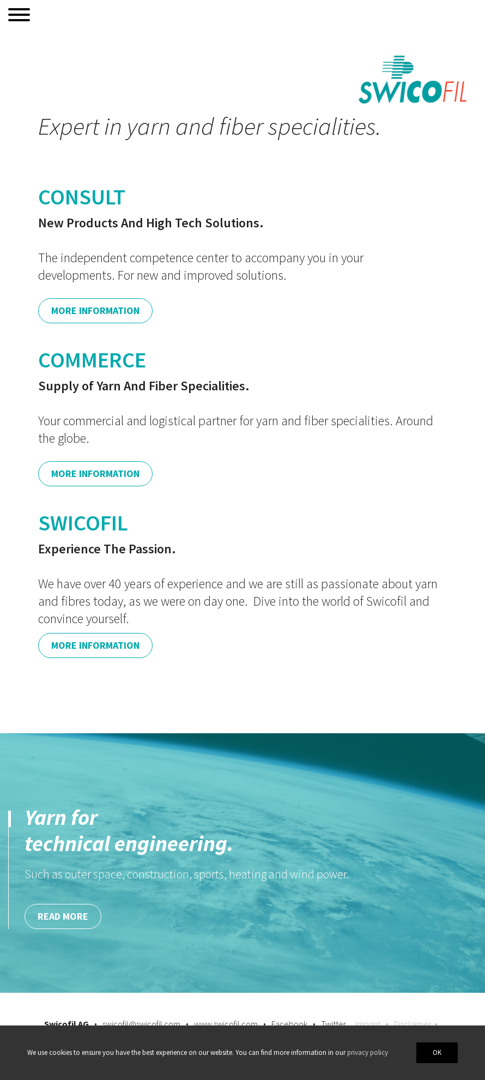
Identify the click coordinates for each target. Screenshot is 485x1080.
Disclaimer (412, 1023)
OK (437, 1052)
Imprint (367, 1023)
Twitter (333, 1023)
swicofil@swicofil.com (141, 1023)
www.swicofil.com (226, 1023)
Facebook (289, 1023)
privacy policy (367, 1052)
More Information (95, 310)
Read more (63, 916)
